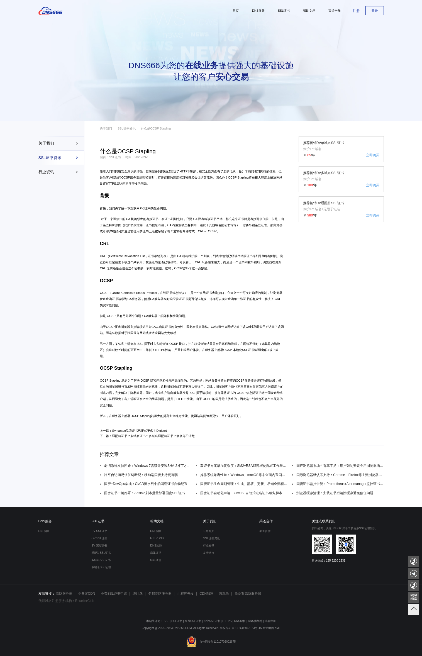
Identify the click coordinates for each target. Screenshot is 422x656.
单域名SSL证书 (101, 567)
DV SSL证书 (99, 531)
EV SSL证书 (99, 545)
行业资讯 (46, 172)
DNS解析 (44, 531)
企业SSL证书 (211, 621)
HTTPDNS (157, 538)
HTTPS (227, 621)
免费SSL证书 (193, 621)
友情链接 (208, 552)
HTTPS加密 (187, 171)
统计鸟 (138, 594)
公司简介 (208, 531)
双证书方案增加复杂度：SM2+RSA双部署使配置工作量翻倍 (243, 466)
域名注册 (155, 560)
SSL (166, 621)
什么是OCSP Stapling (156, 128)
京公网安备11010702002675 (211, 641)
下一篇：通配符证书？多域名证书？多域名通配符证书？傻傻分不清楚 (147, 436)
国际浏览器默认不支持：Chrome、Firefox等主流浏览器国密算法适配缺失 (340, 475)
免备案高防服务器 (248, 594)
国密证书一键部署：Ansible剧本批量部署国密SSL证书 (144, 493)
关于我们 (46, 143)
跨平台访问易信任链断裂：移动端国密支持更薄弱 (141, 475)
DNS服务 (45, 521)
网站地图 (268, 628)
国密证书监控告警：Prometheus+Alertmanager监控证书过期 (340, 484)
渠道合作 (266, 521)
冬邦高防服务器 (160, 594)
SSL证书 (97, 521)
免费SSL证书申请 (114, 594)
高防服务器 (64, 594)
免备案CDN (86, 594)
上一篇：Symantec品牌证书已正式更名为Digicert (133, 430)
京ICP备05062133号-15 (247, 628)
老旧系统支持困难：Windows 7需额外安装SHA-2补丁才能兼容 (147, 466)
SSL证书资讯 (50, 157)
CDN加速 (206, 594)
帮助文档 (157, 521)
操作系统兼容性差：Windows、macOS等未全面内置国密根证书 (243, 475)
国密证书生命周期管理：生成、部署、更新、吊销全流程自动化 (243, 484)
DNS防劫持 (255, 621)
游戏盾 (224, 594)
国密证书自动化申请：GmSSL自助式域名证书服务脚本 (241, 493)
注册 (356, 11)
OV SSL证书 (99, 538)
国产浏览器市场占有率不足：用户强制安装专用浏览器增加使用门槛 (340, 466)
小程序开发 (185, 594)
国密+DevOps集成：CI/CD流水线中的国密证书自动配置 (145, 484)
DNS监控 (156, 545)
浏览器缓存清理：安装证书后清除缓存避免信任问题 (334, 493)
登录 (374, 11)
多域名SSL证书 (101, 560)
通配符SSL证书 (101, 552)
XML (277, 628)
